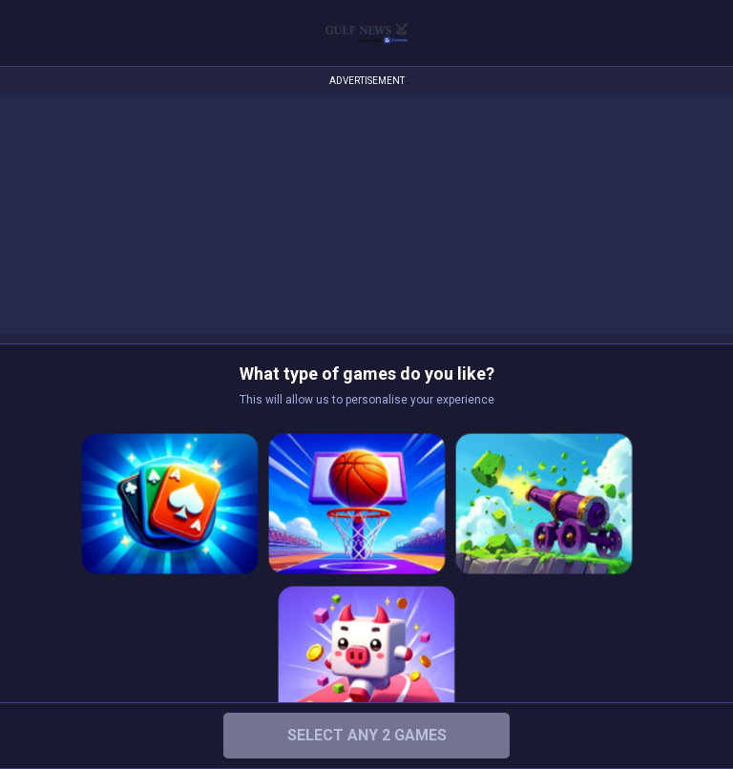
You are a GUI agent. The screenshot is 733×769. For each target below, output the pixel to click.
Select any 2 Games (367, 735)
